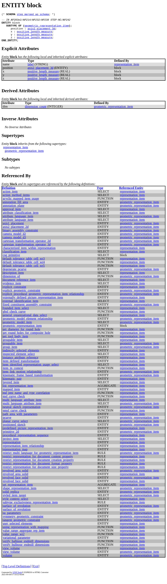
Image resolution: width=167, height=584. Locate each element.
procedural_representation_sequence (26, 440)
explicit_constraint (14, 292)
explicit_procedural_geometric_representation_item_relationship (43, 299)
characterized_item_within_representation (29, 253)
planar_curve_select (15, 426)
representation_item (126, 69)
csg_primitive (11, 260)
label (31, 69)
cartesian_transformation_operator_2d (27, 246)
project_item (11, 444)
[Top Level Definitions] (16, 571)
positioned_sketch (14, 430)
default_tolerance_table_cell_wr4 (24, 267)
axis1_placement (13, 228)
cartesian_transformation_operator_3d (27, 249)
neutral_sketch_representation (21, 412)
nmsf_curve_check (14, 415)
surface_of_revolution (16, 511)
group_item (10, 352)
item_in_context (13, 373)
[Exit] (35, 571)
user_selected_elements (17, 528)
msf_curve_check (14, 401)
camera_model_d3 (14, 242)
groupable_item (12, 345)
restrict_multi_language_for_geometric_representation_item (40, 458)
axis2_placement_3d (41, 31)
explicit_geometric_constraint (21, 295)
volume (7, 560)
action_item (10, 196)
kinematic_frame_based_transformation (28, 380)
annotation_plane (13, 211)
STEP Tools (17, 578)
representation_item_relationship (23, 451)
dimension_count (35, 111)
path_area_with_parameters (20, 419)
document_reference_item (19, 285)
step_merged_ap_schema (33, 14)
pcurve (7, 422)
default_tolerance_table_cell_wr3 (24, 264)
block (16, 24)
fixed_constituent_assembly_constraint (27, 309)
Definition (8, 193)
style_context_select (15, 504)
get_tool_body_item (15, 341)
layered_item (11, 387)
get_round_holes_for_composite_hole (26, 338)
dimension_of (11, 281)
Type (100, 193)
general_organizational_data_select (25, 320)
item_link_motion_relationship (22, 377)
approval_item (12, 214)
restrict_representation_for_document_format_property (37, 468)
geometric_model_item (17, 327)
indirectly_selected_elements (21, 355)
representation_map (15, 454)
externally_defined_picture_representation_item (33, 302)
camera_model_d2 (14, 239)
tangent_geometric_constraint (21, 525)
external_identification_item (20, 306)
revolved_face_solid (15, 483)
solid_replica (11, 497)
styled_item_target (14, 500)
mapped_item (11, 394)
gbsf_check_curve (14, 316)
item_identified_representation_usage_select (31, 369)
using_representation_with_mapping (26, 532)
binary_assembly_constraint (20, 235)
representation (12, 447)
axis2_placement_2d (16, 232)
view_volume (11, 553)
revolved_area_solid (15, 475)
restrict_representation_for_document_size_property (36, 472)
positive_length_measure (34, 35)
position (17, 31)
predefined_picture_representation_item (28, 433)
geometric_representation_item (47, 28)
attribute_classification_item (20, 218)
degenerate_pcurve (14, 274)
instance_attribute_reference (20, 362)
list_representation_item (18, 391)
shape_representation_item (19, 493)
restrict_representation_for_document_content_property (38, 461)
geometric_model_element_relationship (28, 324)
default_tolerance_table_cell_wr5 (24, 271)
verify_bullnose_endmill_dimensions (26, 550)
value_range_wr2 (14, 539)
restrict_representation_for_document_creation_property (38, 465)
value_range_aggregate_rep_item (23, 535)
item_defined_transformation (21, 366)
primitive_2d (11, 437)
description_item (13, 278)
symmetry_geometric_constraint (23, 521)
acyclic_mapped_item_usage (21, 203)
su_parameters (12, 518)
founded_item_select (16, 313)
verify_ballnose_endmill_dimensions (26, 546)
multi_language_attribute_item (22, 405)
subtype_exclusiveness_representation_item (30, 507)
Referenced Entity (131, 193)
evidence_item (12, 288)
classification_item (14, 256)
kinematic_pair (12, 384)
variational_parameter (16, 543)
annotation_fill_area (15, 207)
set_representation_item (18, 490)
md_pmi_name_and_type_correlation (26, 398)
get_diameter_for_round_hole (21, 334)
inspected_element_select (19, 359)
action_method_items (16, 200)
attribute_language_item (18, 221)
